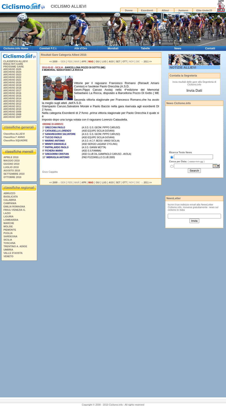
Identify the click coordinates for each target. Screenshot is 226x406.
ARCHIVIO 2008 (12, 114)
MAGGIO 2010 (12, 160)
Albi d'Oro (80, 48)
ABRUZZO (9, 193)
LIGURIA (8, 216)
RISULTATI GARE (13, 64)
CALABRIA (10, 200)
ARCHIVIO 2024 (12, 72)
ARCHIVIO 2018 (12, 87)
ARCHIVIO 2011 (12, 106)
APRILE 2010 (11, 157)
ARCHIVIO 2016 (12, 93)
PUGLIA (8, 233)
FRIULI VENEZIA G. (15, 210)
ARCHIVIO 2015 (12, 95)
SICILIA (8, 239)
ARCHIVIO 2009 (12, 111)
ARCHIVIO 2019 (12, 85)
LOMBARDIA (11, 219)
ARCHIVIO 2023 (12, 74)
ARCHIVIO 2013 (12, 101)
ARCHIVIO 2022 (12, 77)
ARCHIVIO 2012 (12, 103)
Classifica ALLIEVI (14, 133)
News (177, 48)
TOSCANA (9, 243)
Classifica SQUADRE (16, 140)
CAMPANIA (10, 203)
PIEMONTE (10, 229)
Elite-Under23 (204, 10)
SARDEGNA (10, 236)
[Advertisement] (19, 329)
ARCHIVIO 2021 (12, 80)
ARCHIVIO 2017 (12, 90)
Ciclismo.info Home (16, 48)
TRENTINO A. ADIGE (15, 246)
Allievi (165, 10)
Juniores (183, 10)
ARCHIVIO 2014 (12, 98)
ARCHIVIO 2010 (12, 109)
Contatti (210, 48)
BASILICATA (11, 196)
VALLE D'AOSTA (13, 253)
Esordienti (147, 10)
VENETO (8, 256)
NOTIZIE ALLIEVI (183, 67)
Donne (129, 10)
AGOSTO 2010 (12, 170)
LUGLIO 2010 (11, 167)
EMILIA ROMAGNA (14, 206)
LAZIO (7, 213)
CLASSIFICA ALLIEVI (15, 61)
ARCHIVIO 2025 (12, 69)
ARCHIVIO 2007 (12, 117)
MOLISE (8, 226)
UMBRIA (8, 249)
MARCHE (9, 223)
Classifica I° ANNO (14, 137)
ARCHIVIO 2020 (12, 82)
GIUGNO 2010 (11, 164)
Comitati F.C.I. (48, 48)
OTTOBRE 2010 (12, 177)
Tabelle (145, 48)
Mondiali (113, 48)
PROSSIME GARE (13, 66)
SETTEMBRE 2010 (14, 173)
